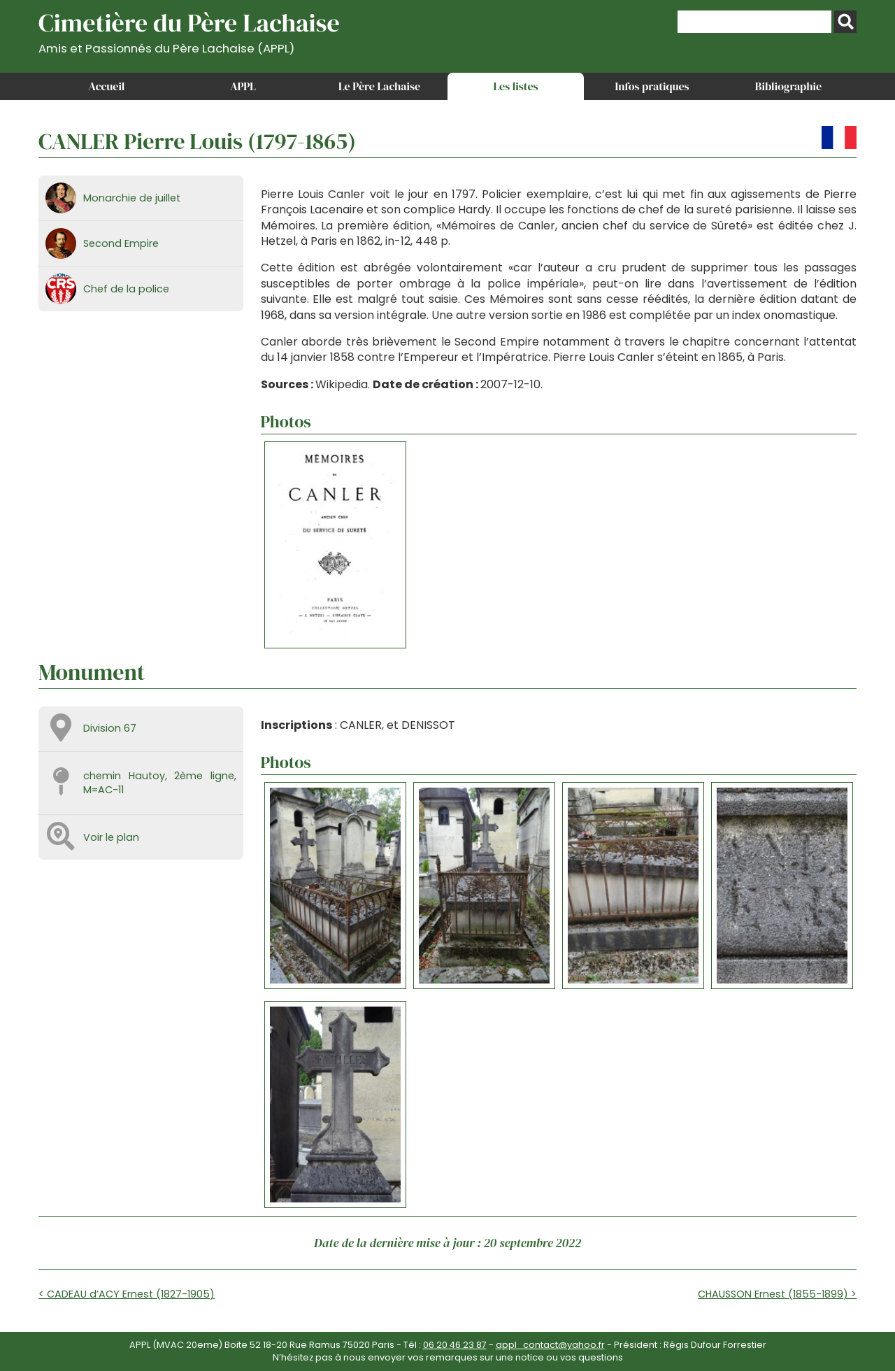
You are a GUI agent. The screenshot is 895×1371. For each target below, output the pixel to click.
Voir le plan (111, 837)
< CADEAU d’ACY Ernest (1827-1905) (126, 1294)
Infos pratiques (652, 86)
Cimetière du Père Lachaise (189, 30)
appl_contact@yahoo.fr (550, 1345)
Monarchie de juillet (131, 198)
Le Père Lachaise (379, 86)
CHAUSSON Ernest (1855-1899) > (777, 1294)
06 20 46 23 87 (455, 1345)
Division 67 (109, 728)
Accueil (107, 86)
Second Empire (121, 243)
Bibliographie (788, 86)
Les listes (515, 86)
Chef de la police (126, 289)
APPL (243, 86)
